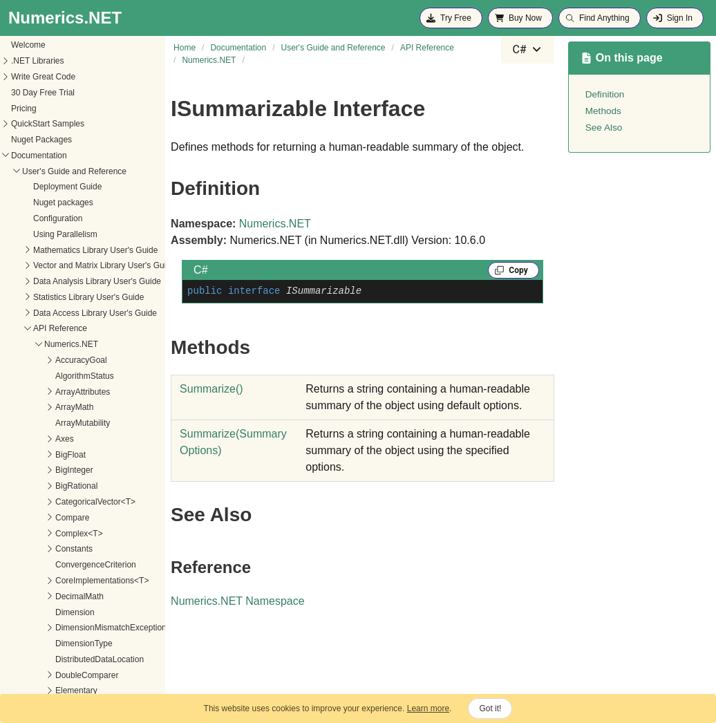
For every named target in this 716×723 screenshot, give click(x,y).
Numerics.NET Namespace (238, 601)
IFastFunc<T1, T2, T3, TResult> (68, 218)
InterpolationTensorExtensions (65, 390)
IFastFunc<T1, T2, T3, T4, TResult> (76, 233)
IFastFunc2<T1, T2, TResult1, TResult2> (85, 296)
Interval (23, 406)
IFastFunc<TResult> (47, 170)
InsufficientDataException (56, 327)
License (24, 534)
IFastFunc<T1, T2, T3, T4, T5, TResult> (83, 249)
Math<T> (26, 565)
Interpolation (32, 375)
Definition (605, 94)
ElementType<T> (41, 44)
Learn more (428, 708)
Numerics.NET (275, 223)
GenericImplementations (55, 123)
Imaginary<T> (35, 312)
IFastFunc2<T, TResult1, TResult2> (75, 280)
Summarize (211, 389)
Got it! (490, 708)
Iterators (25, 502)
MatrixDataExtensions (50, 613)
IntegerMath (32, 343)
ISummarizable (37, 469)
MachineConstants (44, 550)
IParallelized (32, 438)
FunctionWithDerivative (52, 92)
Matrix (21, 581)
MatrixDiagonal (37, 629)
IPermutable (32, 454)
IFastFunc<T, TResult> (51, 186)
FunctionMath (35, 76)
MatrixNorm (31, 676)
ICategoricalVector (43, 139)
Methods (37, 485)
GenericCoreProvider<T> (56, 107)
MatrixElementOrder (47, 644)
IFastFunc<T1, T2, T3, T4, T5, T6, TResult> (89, 265)
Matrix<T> (28, 597)
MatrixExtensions (41, 660)
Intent (20, 359)
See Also (604, 127)
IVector (22, 518)
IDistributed (31, 155)
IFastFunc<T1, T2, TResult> (61, 202)
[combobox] (527, 50)
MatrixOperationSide (47, 692)
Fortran (23, 60)
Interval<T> (31, 422)
